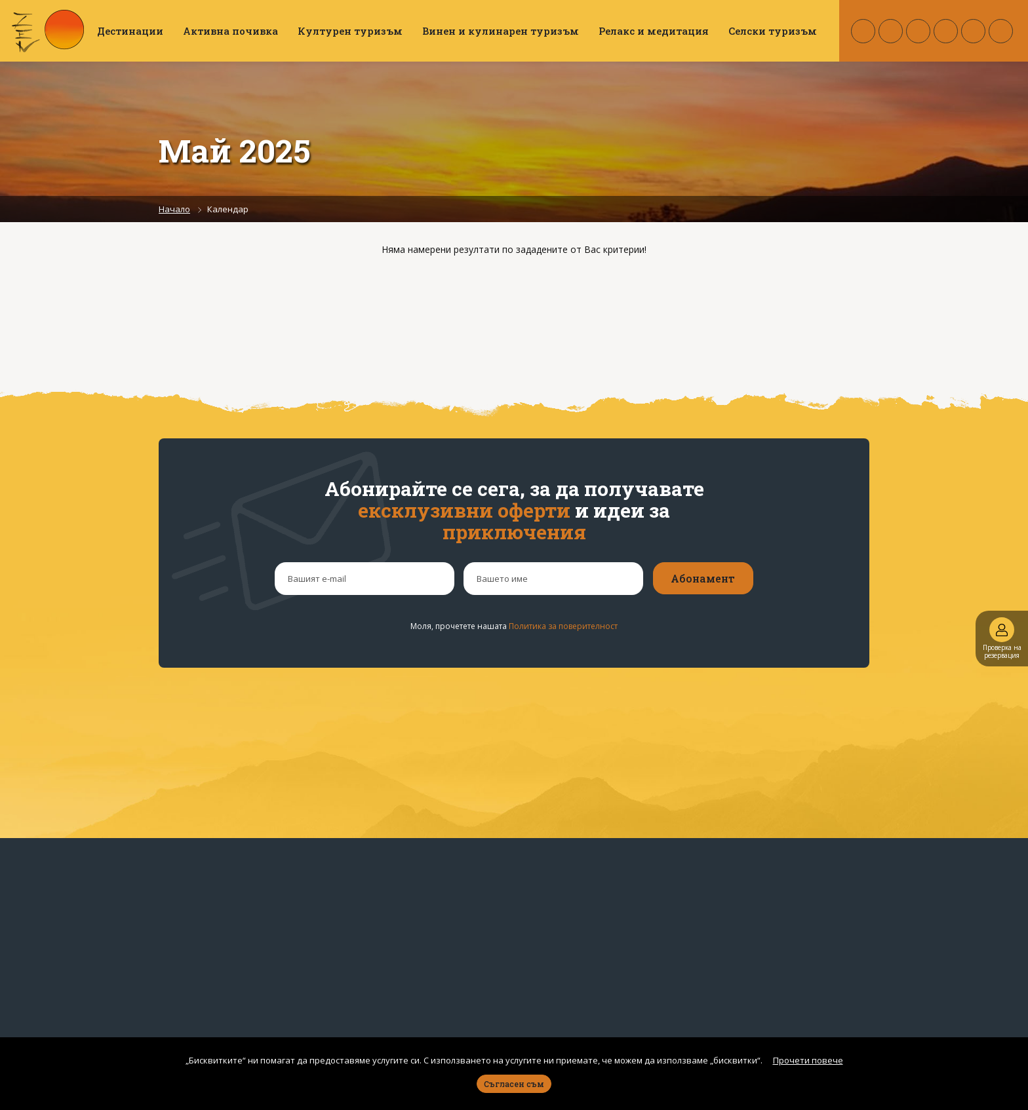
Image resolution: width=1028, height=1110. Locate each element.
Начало (174, 209)
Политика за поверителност (563, 626)
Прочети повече (808, 1060)
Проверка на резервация (1002, 638)
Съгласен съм (514, 1084)
